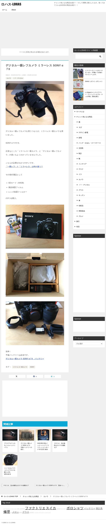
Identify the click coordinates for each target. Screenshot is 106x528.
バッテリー (89, 508)
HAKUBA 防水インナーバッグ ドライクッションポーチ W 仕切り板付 (43, 446)
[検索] (89, 56)
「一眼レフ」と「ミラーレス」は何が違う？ (24, 166)
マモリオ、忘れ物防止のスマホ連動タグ (59, 445)
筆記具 (99, 508)
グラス (81, 190)
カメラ (9, 78)
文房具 (81, 148)
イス (80, 174)
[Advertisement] (53, 29)
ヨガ (80, 127)
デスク (81, 169)
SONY (32, 367)
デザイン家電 (83, 132)
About (14, 10)
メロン (15, 512)
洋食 (18, 508)
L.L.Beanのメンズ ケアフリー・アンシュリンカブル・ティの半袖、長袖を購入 (94, 94)
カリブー (41, 512)
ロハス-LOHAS (11, 3)
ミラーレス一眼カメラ (20, 367)
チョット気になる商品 (84, 117)
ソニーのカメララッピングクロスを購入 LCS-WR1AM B (9, 471)
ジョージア (48, 512)
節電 (80, 138)
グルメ (81, 216)
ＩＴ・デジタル (18, 78)
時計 (80, 153)
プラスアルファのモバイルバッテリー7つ (9, 445)
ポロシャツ (75, 508)
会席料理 (22, 508)
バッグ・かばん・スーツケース (90, 143)
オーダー (63, 508)
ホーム (4, 10)
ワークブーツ (7, 508)
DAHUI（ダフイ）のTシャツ (93, 81)
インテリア (83, 164)
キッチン (82, 195)
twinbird (59, 508)
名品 (78, 226)
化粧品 (81, 206)
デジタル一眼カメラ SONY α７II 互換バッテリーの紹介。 (26, 446)
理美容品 (82, 211)
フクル (37, 512)
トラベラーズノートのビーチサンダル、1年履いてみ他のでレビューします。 (94, 72)
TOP (11, 496)
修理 (6, 512)
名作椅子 (31, 512)
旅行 (78, 221)
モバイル (13, 508)
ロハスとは (80, 111)
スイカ (51, 508)
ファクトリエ (35, 508)
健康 (20, 512)
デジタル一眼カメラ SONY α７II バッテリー (25, 359)
